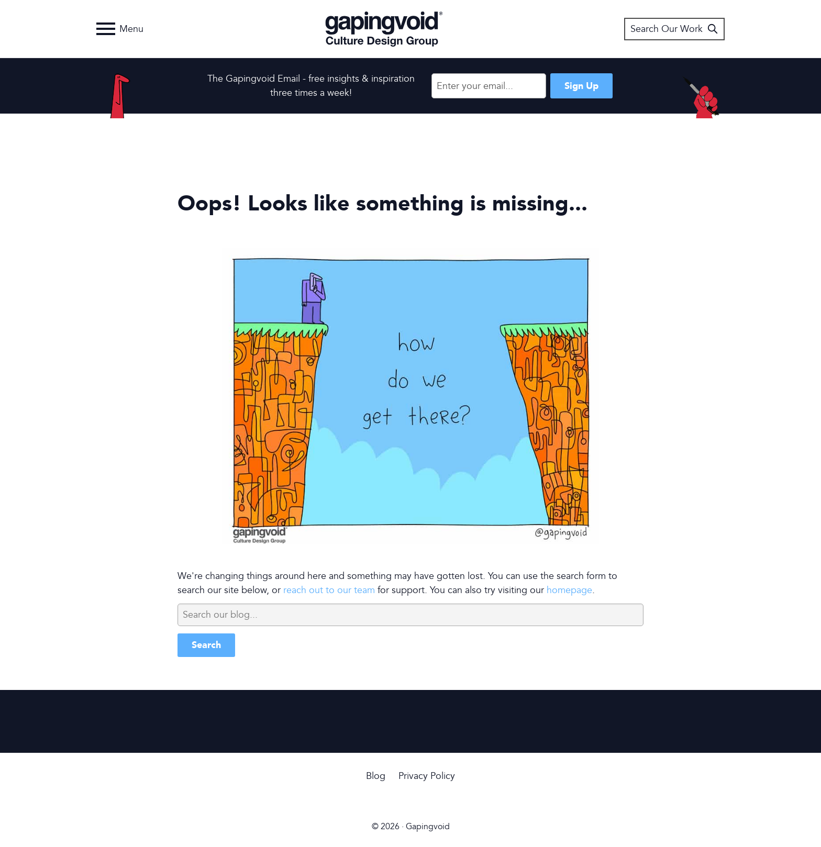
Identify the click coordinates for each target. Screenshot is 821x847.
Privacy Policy (426, 776)
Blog (375, 776)
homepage (569, 590)
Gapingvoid (384, 28)
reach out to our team (329, 590)
